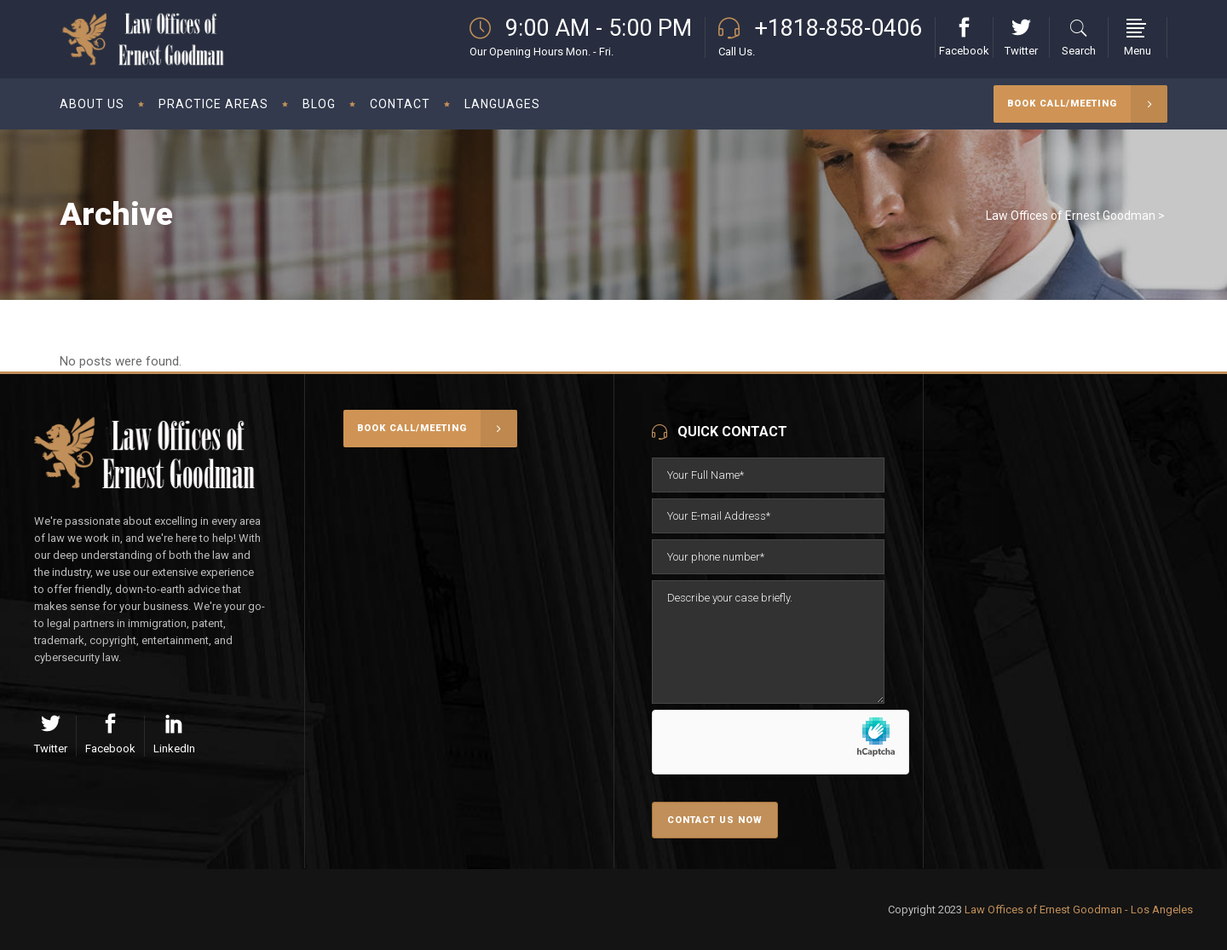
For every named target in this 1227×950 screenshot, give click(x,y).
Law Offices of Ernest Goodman (1070, 216)
